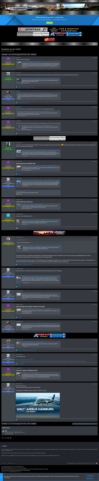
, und (23, 102)
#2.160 (95, 291)
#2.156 (95, 199)
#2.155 (95, 178)
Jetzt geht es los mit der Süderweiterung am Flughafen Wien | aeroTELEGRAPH (38, 166)
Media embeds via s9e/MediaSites (23, 470)
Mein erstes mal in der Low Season (13, 431)
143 (29, 54)
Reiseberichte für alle (9, 433)
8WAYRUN (18, 471)
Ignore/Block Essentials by (13, 467)
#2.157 (95, 214)
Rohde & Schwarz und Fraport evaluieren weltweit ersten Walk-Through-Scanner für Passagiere (42, 276)
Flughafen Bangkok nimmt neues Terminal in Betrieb (33, 342)
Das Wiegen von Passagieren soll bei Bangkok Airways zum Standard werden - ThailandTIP (41, 220)
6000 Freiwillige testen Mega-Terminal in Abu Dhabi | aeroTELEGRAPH (37, 309)
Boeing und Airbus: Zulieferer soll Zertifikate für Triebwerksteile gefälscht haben (39, 324)
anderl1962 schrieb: (21, 239)
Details (46, 469)
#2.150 (95, 91)
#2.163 (95, 340)
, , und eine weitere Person (26, 350)
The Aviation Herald (21, 191)
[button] (30, 12)
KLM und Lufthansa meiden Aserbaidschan (31, 293)
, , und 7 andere (25, 86)
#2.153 (95, 142)
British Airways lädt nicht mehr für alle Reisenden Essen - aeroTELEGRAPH (33, 111)
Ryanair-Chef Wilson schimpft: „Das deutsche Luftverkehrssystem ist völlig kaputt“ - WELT (41, 150)
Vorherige (5, 54)
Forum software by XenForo (12, 466)
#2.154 (95, 161)
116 (24, 54)
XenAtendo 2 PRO (4, 471)
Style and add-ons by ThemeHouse (9, 470)
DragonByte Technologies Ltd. (38, 469)
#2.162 (95, 321)
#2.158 (95, 237)
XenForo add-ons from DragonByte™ (20, 469)
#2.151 (95, 107)
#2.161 (95, 304)
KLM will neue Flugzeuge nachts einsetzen (31, 62)
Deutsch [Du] (12, 463)
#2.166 (95, 384)
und (22, 228)
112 (13, 54)
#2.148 (95, 57)
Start (93, 463)
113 (16, 54)
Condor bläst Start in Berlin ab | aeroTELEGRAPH (32, 204)
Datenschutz (79, 463)
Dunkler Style (4, 463)
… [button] (10, 54)
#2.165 (95, 368)
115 (21, 54)
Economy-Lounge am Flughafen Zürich (30, 373)
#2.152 (95, 121)
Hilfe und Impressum (87, 463)
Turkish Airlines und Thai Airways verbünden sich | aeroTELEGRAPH (36, 125)
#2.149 (95, 73)
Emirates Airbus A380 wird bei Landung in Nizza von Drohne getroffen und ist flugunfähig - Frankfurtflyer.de (44, 180)
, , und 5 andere (24, 264)
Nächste (33, 54)
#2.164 (95, 354)
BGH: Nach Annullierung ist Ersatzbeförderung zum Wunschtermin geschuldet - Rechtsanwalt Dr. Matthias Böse (45, 79)
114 (19, 54)
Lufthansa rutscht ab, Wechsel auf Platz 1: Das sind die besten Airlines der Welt (34, 93)
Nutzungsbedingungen (71, 463)
